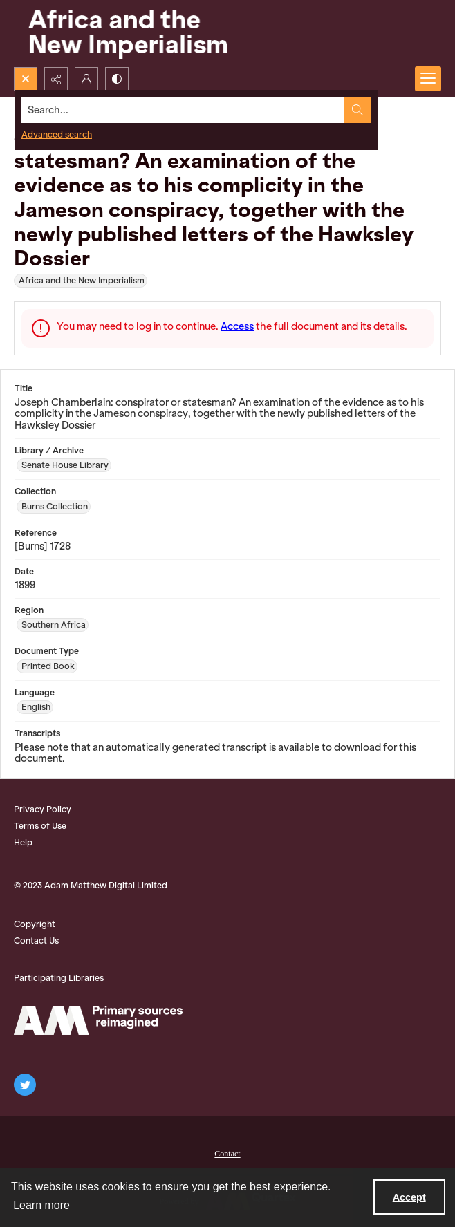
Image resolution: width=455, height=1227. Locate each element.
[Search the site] (183, 110)
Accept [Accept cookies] (409, 1197)
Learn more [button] (41, 1205)
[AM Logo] (98, 1020)
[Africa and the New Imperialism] (124, 33)
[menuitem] (227, 1152)
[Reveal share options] (56, 79)
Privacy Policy (42, 809)
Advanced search (56, 134)
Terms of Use (40, 826)
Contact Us (36, 940)
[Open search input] (26, 79)
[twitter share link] (25, 1085)
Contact (227, 1154)
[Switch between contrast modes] (117, 79)
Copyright (34, 924)
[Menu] (428, 78)
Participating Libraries (59, 978)
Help (23, 842)
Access (237, 326)
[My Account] (86, 79)
